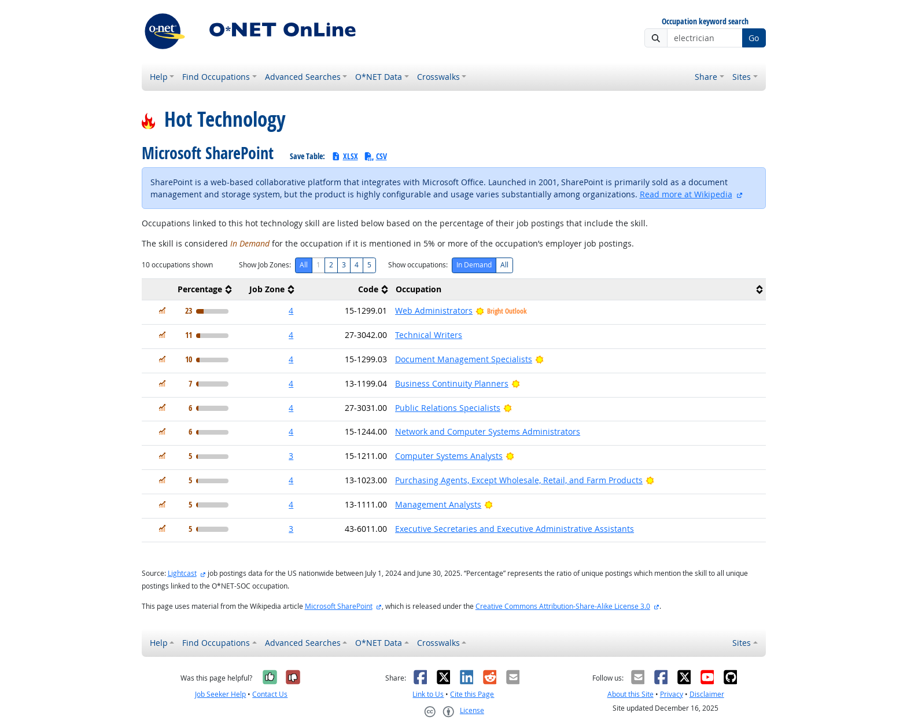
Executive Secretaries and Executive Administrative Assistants (514, 528)
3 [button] (291, 455)
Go (754, 37)
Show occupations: (418, 265)
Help (159, 76)
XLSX (344, 155)
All (304, 265)
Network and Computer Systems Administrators (487, 431)
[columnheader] (188, 289)
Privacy (671, 694)
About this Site (630, 694)
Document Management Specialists (463, 359)
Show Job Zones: (265, 265)
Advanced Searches (303, 76)
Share (706, 76)
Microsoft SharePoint (339, 606)
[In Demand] (162, 310)
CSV (375, 155)
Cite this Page (472, 694)
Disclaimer (707, 694)
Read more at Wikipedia (686, 194)
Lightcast (182, 573)
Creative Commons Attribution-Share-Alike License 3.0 (562, 606)
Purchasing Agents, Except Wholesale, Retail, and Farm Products (519, 480)
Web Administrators (434, 310)
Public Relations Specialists (447, 407)
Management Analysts (438, 504)
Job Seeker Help (220, 694)
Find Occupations (216, 76)
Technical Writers (428, 334)
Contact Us (269, 694)
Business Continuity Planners (451, 383)
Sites (741, 76)
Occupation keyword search (705, 22)
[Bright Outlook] (539, 359)
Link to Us (428, 694)
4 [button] (291, 310)
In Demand (474, 265)
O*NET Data (378, 76)
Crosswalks (438, 76)
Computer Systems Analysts (449, 455)
